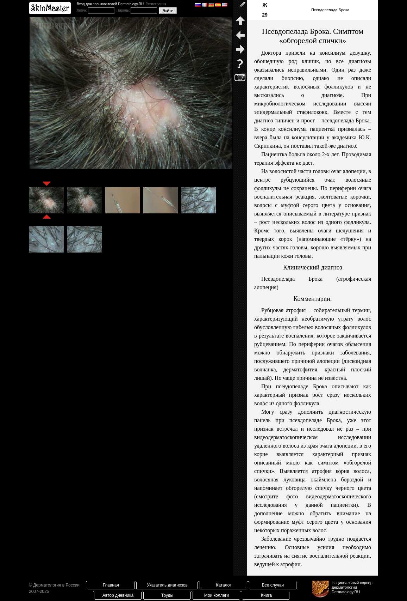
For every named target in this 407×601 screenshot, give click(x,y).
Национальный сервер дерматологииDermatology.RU (352, 587)
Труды (167, 595)
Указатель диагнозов (167, 585)
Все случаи (273, 585)
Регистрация (156, 4)
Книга (266, 595)
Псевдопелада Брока (330, 10)
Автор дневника (117, 595)
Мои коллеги (216, 595)
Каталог (223, 585)
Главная (111, 585)
